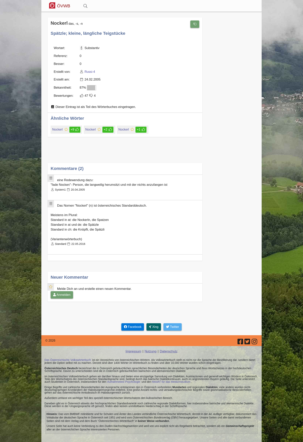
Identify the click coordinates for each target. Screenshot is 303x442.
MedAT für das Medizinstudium (169, 376)
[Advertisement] (125, 151)
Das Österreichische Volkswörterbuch (66, 354)
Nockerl (57, 127)
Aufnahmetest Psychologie (123, 376)
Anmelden (62, 290)
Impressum (133, 346)
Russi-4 (89, 70)
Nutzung (150, 346)
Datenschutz (168, 346)
